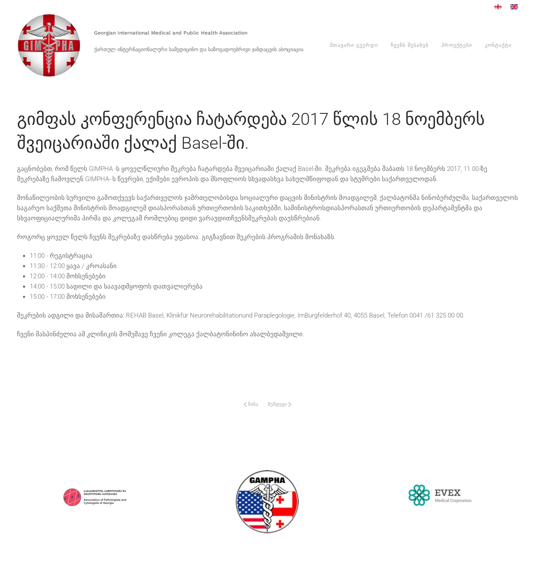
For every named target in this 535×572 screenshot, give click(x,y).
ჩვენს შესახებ (410, 45)
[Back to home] (49, 46)
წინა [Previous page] (251, 404)
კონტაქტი (498, 45)
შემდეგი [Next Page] (279, 404)
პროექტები (456, 45)
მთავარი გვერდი (354, 45)
